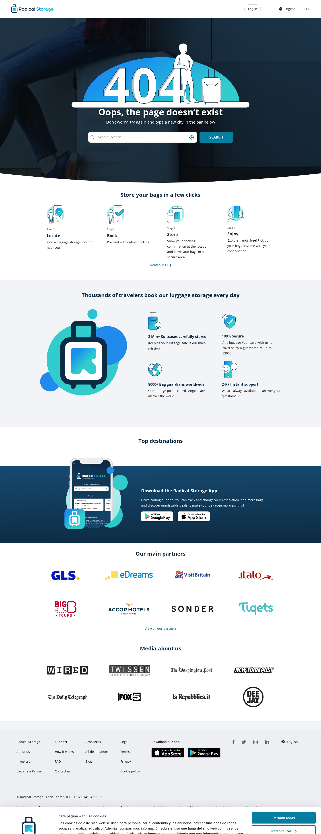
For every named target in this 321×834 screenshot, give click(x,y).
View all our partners (161, 628)
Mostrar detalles (71, 825)
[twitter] (244, 741)
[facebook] (233, 741)
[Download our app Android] (157, 516)
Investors (23, 761)
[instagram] (255, 741)
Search (216, 137)
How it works (64, 751)
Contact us (63, 771)
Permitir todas (284, 792)
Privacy (125, 761)
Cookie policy (130, 771)
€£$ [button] (306, 9)
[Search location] (142, 137)
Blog (88, 761)
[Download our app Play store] (204, 752)
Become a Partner (29, 771)
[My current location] (191, 137)
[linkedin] (267, 741)
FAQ (58, 761)
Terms (125, 751)
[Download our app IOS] (194, 516)
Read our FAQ (160, 265)
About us (23, 751)
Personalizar (283, 805)
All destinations (97, 751)
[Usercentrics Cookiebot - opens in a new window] (28, 825)
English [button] (287, 9)
